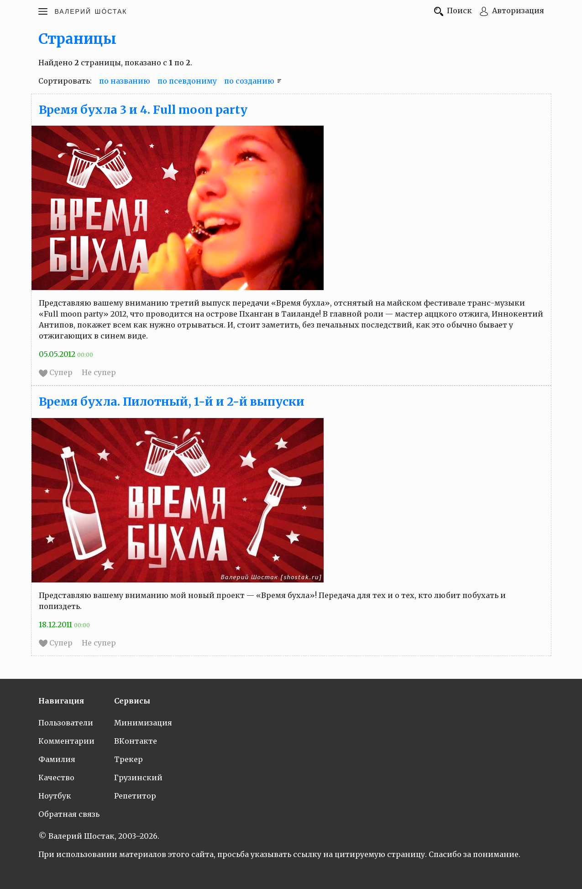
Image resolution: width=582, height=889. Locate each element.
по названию (124, 80)
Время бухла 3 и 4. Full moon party (143, 109)
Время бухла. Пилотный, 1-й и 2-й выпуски (171, 401)
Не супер (99, 372)
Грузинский (138, 777)
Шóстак (91, 10)
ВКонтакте (135, 741)
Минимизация (143, 722)
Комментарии (66, 741)
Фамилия (56, 759)
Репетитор (135, 795)
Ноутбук (54, 795)
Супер (56, 372)
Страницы (77, 39)
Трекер (128, 759)
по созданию (249, 80)
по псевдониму (187, 80)
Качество (56, 777)
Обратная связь (69, 814)
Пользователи (65, 722)
